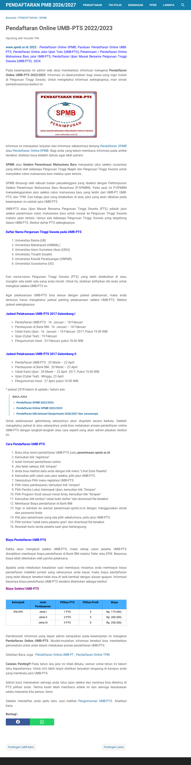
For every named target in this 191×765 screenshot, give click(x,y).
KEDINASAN (135, 5)
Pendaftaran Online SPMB (31, 150)
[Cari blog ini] (183, 5)
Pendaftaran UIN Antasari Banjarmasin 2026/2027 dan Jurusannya (57, 413)
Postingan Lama (114, 747)
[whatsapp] (42, 721)
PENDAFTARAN (92, 5)
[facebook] (18, 721)
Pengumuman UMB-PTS (95, 701)
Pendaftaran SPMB (113, 146)
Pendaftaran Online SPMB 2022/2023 (39, 408)
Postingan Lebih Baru (21, 747)
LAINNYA (168, 5)
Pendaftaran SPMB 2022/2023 (35, 402)
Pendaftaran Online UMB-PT (54, 655)
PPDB (153, 5)
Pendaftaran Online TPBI (93, 655)
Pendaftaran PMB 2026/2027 (41, 5)
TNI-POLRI (115, 5)
